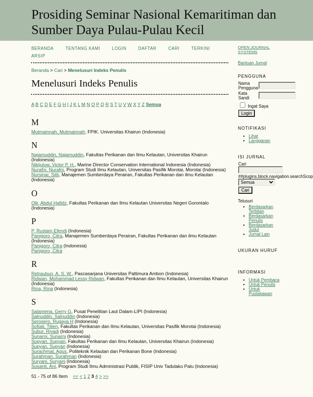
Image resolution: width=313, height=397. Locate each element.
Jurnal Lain (259, 234)
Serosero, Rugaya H (52, 321)
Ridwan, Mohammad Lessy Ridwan (67, 278)
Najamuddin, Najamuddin (57, 154)
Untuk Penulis (262, 284)
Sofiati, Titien (44, 326)
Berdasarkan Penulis (261, 218)
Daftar (147, 48)
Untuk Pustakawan (260, 291)
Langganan (259, 140)
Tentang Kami (83, 48)
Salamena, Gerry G (51, 311)
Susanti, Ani (43, 366)
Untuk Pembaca (264, 280)
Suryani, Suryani (48, 361)
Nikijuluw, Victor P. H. (53, 164)
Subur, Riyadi (45, 331)
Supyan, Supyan (48, 341)
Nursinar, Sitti (45, 174)
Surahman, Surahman (53, 356)
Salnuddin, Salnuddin (53, 316)
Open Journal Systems (254, 49)
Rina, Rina (42, 288)
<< (75, 376)
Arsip (38, 56)
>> (105, 376)
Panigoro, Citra (46, 235)
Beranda (42, 48)
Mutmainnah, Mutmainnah (58, 131)
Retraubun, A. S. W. (51, 273)
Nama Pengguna (248, 85)
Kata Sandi (243, 95)
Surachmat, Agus (48, 351)
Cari (173, 48)
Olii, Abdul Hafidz (48, 202)
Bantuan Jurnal (252, 63)
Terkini (200, 48)
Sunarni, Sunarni (48, 336)
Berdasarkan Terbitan (261, 209)
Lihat (253, 136)
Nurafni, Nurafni (47, 169)
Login (119, 48)
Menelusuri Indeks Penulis (97, 70)
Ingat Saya (258, 106)
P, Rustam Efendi (49, 230)
